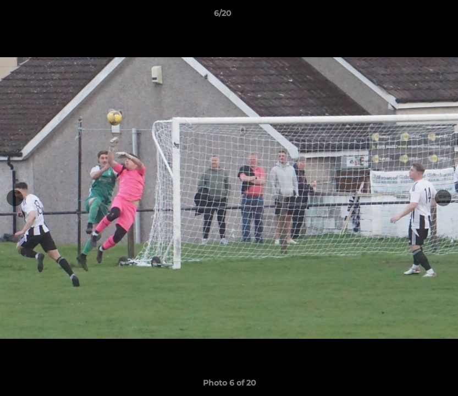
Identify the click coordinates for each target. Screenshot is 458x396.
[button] (411, 16)
